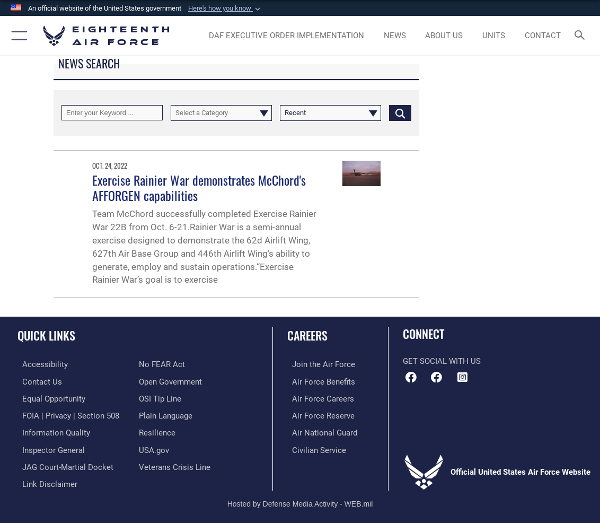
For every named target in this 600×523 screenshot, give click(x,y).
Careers (307, 335)
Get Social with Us (442, 361)
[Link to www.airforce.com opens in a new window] (318, 364)
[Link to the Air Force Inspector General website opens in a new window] (48, 447)
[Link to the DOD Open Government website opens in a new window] (170, 381)
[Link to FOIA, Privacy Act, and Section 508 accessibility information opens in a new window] (65, 414)
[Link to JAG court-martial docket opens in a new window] (63, 464)
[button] (225, 8)
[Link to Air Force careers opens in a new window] (318, 398)
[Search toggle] (581, 36)
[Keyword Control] (112, 112)
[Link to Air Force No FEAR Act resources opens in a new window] (162, 364)
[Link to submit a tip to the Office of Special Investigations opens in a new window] (160, 398)
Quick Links (46, 335)
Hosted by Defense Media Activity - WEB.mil (300, 499)
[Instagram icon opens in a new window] (462, 377)
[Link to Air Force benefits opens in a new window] (318, 381)
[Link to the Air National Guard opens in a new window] (319, 430)
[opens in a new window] (286, 35)
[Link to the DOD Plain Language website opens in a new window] (165, 414)
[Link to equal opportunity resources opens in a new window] (49, 398)
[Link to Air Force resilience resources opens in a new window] (157, 430)
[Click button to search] (400, 112)
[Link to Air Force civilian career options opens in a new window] (314, 447)
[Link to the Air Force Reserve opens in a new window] (318, 414)
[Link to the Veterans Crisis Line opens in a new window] (174, 464)
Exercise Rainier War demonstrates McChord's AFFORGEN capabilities (199, 188)
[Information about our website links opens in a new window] (45, 480)
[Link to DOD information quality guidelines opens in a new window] (51, 430)
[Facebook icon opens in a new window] (437, 377)
